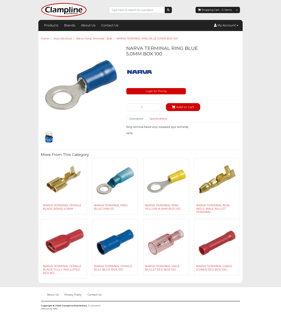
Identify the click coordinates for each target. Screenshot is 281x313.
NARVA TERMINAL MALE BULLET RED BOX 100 (162, 267)
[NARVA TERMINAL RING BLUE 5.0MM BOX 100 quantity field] (143, 107)
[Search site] (168, 10)
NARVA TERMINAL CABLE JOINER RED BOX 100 (214, 267)
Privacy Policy (73, 294)
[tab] (136, 118)
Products (51, 25)
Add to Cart (183, 107)
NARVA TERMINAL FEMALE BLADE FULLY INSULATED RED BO (62, 269)
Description (136, 118)
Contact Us (109, 25)
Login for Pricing (156, 91)
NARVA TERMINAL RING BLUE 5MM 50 (111, 207)
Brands (69, 25)
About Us (88, 25)
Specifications (158, 118)
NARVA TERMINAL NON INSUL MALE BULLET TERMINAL (213, 209)
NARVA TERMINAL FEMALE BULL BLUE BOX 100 (113, 267)
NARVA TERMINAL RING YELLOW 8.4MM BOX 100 (162, 207)
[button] (226, 25)
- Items (215, 10)
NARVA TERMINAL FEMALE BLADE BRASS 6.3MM (62, 207)
